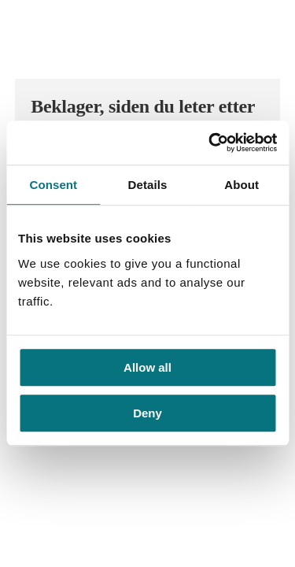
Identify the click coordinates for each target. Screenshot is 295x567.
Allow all (147, 367)
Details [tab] (148, 184)
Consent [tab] (53, 184)
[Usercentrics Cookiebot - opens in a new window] (210, 142)
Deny (147, 414)
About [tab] (241, 184)
